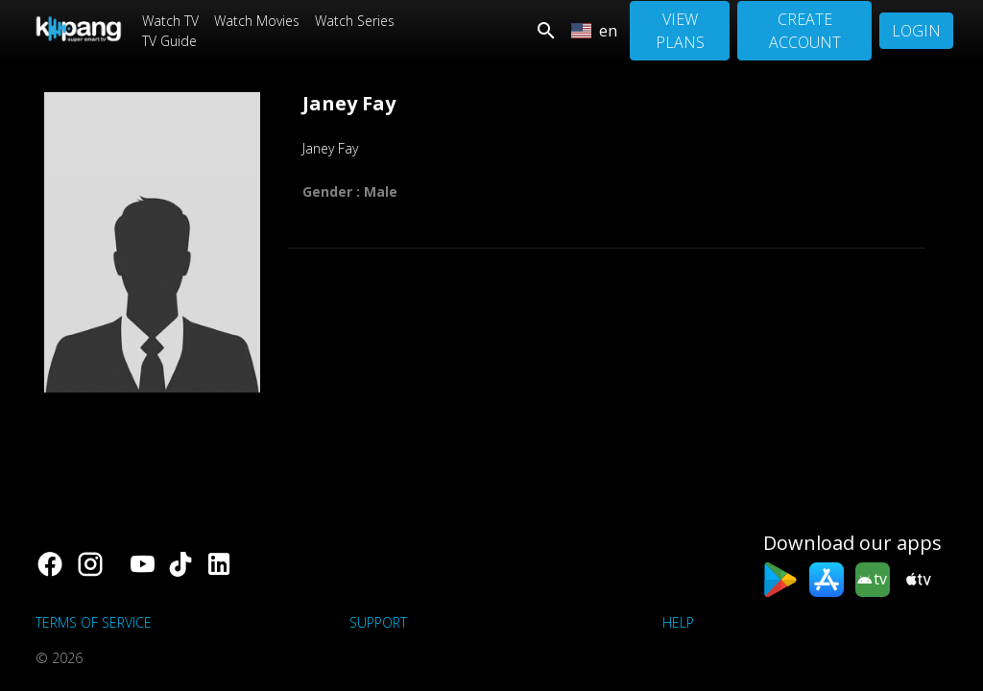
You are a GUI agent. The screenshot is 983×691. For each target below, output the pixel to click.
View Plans (680, 31)
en (594, 30)
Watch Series (355, 21)
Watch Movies (257, 21)
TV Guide (169, 41)
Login (916, 30)
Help (678, 622)
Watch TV (170, 21)
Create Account (805, 31)
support (378, 622)
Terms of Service (94, 622)
